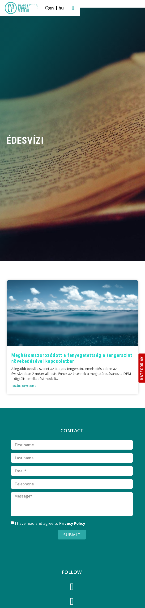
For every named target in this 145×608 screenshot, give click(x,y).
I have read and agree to (50, 523)
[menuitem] (106, 7)
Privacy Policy (72, 523)
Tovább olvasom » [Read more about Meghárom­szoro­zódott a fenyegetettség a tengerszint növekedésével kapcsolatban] (23, 386)
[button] (138, 8)
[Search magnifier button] (66, 8)
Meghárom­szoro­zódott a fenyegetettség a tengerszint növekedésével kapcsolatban (71, 358)
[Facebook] (72, 587)
